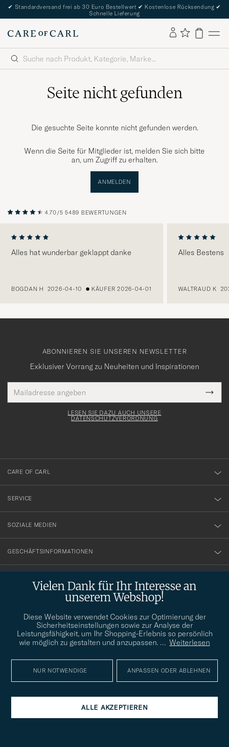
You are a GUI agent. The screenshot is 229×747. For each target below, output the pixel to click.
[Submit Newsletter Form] (209, 392)
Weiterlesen (189, 642)
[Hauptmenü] (214, 33)
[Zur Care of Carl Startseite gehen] (42, 33)
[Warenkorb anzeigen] (199, 33)
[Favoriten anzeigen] (185, 33)
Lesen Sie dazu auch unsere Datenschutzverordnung (114, 415)
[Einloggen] (173, 33)
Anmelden (114, 181)
